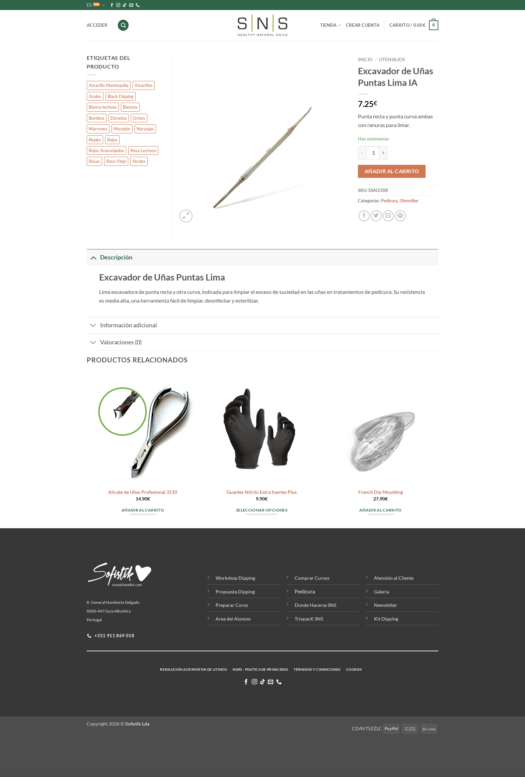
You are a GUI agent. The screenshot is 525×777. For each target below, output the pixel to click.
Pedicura (389, 200)
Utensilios (392, 59)
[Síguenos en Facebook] (112, 5)
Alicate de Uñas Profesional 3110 (142, 492)
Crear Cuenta (362, 25)
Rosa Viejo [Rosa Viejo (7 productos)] (116, 161)
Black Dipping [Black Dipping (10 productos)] (120, 96)
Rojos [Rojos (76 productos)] (112, 139)
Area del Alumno (233, 619)
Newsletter (385, 605)
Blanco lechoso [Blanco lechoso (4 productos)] (103, 107)
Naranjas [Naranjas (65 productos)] (145, 128)
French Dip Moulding (380, 492)
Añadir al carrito (392, 171)
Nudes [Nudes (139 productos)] (95, 139)
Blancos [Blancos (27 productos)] (130, 107)
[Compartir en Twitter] (376, 215)
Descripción (109, 257)
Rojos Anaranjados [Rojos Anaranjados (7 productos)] (106, 150)
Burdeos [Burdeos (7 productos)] (96, 118)
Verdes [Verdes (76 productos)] (139, 161)
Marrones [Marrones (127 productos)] (98, 128)
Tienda (330, 25)
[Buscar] (123, 25)
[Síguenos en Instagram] (118, 5)
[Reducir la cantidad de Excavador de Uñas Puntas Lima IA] (362, 152)
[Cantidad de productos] (372, 152)
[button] (413, 25)
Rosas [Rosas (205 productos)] (94, 161)
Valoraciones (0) (114, 343)
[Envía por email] (388, 215)
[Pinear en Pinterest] (400, 215)
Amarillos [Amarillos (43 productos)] (144, 85)
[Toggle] (93, 257)
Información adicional (122, 326)
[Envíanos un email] (131, 5)
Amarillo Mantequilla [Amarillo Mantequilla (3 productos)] (109, 85)
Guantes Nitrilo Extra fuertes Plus (262, 492)
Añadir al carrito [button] (143, 510)
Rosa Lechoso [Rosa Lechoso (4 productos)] (143, 150)
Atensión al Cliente (394, 578)
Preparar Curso (232, 605)
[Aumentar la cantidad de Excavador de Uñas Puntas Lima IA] (383, 152)
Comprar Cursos (312, 578)
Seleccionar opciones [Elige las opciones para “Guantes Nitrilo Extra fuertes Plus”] (261, 510)
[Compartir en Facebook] (364, 215)
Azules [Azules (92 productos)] (95, 96)
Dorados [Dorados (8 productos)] (118, 118)
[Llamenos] (138, 5)
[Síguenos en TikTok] (125, 5)
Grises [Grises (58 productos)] (139, 118)
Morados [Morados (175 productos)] (122, 128)
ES (96, 5)
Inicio (365, 59)
